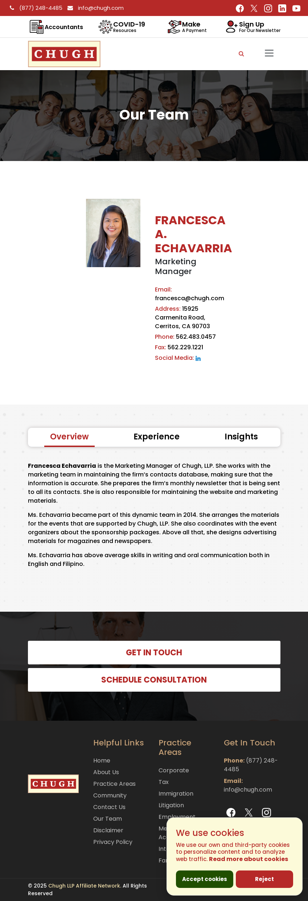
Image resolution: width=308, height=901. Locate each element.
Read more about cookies (248, 859)
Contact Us (109, 807)
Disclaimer (108, 830)
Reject (264, 879)
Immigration (176, 793)
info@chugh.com (94, 8)
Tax (164, 782)
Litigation (171, 805)
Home (101, 760)
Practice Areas (114, 784)
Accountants (64, 27)
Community (110, 795)
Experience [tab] (157, 436)
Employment (177, 817)
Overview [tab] (69, 436)
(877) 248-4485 (35, 8)
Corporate (174, 770)
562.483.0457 (185, 337)
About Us (106, 772)
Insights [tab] (241, 436)
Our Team (107, 818)
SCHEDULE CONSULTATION (154, 679)
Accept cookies (204, 879)
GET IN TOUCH (154, 652)
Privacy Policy (112, 842)
